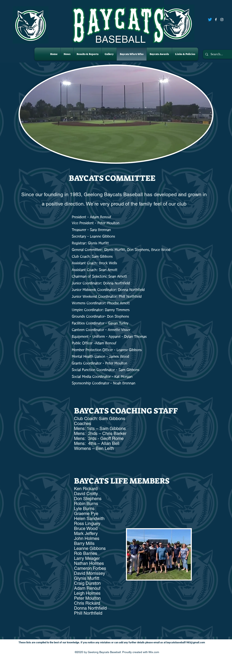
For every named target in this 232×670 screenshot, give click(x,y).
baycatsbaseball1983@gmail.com (185, 642)
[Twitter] (210, 20)
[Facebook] (216, 20)
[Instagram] (222, 20)
